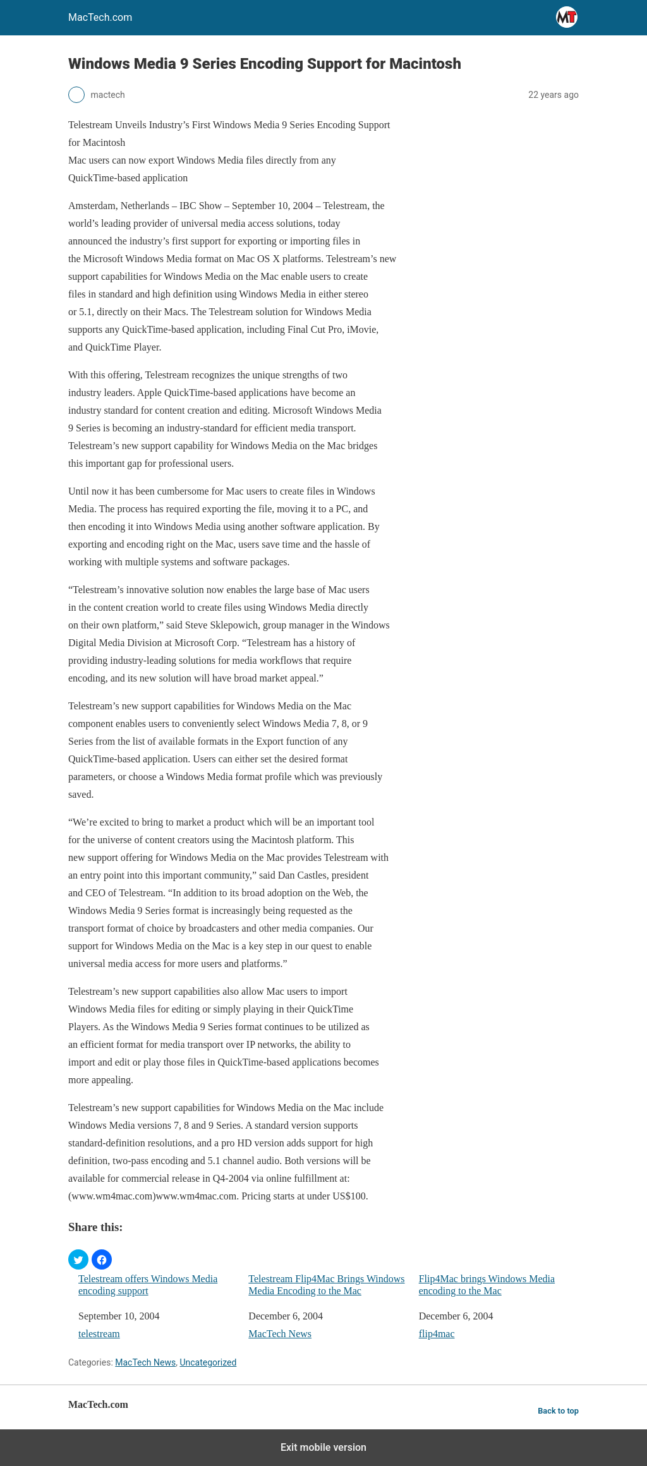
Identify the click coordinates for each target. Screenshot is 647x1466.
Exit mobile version (323, 1447)
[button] (78, 1259)
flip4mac (437, 1333)
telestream (99, 1333)
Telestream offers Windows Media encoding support (147, 1284)
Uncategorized (207, 1362)
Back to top (558, 1410)
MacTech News (279, 1333)
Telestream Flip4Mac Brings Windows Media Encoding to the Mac (326, 1284)
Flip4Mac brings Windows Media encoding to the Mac (487, 1284)
